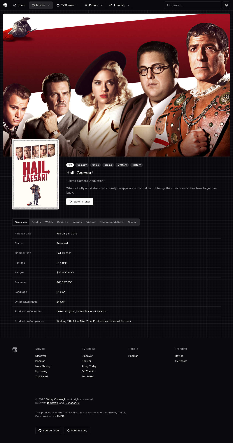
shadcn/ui (72, 402)
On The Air (88, 371)
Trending (119, 5)
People (94, 5)
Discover (40, 355)
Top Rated (41, 376)
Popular (40, 361)
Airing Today (89, 366)
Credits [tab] (36, 222)
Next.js (53, 402)
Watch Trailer (79, 201)
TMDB (60, 416)
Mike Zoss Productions (94, 321)
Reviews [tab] (62, 222)
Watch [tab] (49, 222)
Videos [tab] (90, 222)
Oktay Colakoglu (56, 399)
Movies (41, 5)
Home (19, 5)
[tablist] (76, 222)
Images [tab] (77, 222)
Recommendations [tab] (112, 222)
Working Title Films (68, 321)
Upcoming (41, 371)
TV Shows (67, 5)
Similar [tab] (132, 222)
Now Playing (42, 366)
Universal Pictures (120, 321)
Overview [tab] (21, 222)
